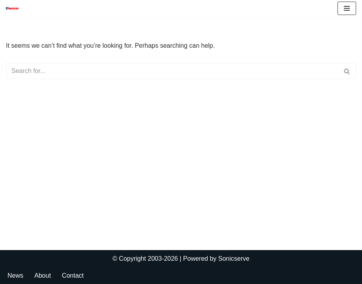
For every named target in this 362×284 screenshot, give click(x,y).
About (42, 275)
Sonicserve (233, 258)
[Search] (172, 71)
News (15, 275)
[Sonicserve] (14, 8)
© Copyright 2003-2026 (145, 258)
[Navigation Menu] (347, 8)
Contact (73, 275)
